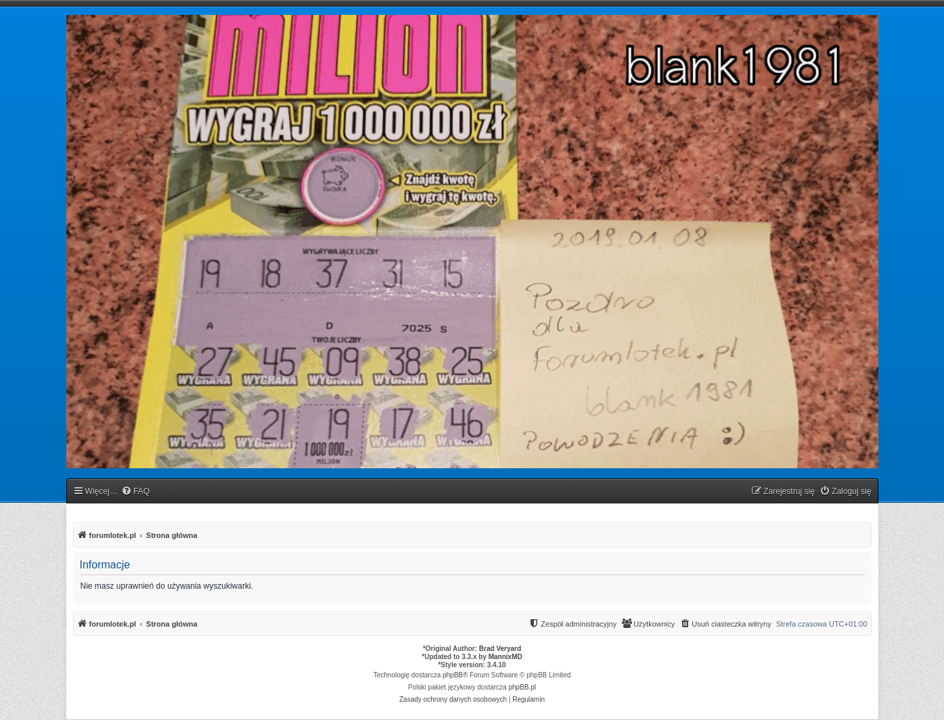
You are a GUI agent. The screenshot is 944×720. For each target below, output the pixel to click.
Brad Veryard (500, 648)
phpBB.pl (522, 687)
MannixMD (505, 656)
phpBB (453, 675)
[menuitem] (135, 491)
